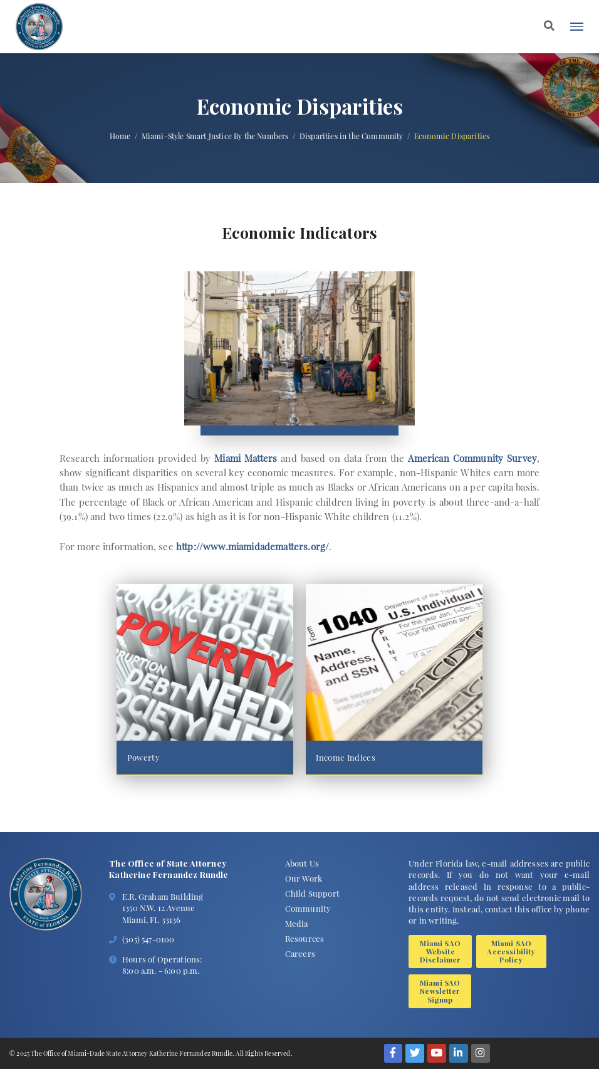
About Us (302, 863)
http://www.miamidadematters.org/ (252, 546)
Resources (305, 938)
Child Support (312, 893)
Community (308, 908)
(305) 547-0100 (148, 939)
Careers (300, 953)
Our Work (303, 878)
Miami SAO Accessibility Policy (511, 951)
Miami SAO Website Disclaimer (440, 951)
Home (120, 136)
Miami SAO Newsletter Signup (440, 991)
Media (296, 923)
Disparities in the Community (352, 136)
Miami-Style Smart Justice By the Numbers (215, 136)
